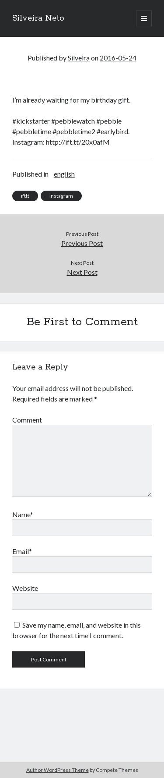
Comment (27, 420)
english (64, 174)
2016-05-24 (118, 57)
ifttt (25, 195)
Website (25, 588)
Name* (22, 514)
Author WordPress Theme (57, 770)
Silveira (79, 57)
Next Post (82, 272)
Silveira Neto (38, 18)
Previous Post (82, 243)
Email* (22, 551)
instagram (61, 195)
